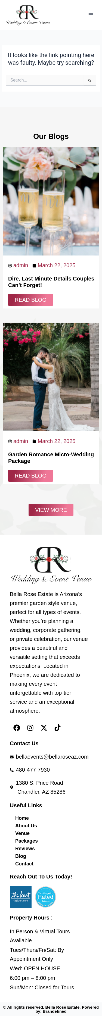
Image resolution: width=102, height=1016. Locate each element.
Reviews (25, 848)
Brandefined (55, 1011)
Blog (20, 856)
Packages (26, 841)
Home (22, 818)
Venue (22, 833)
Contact (24, 864)
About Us (26, 825)
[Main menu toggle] (91, 14)
